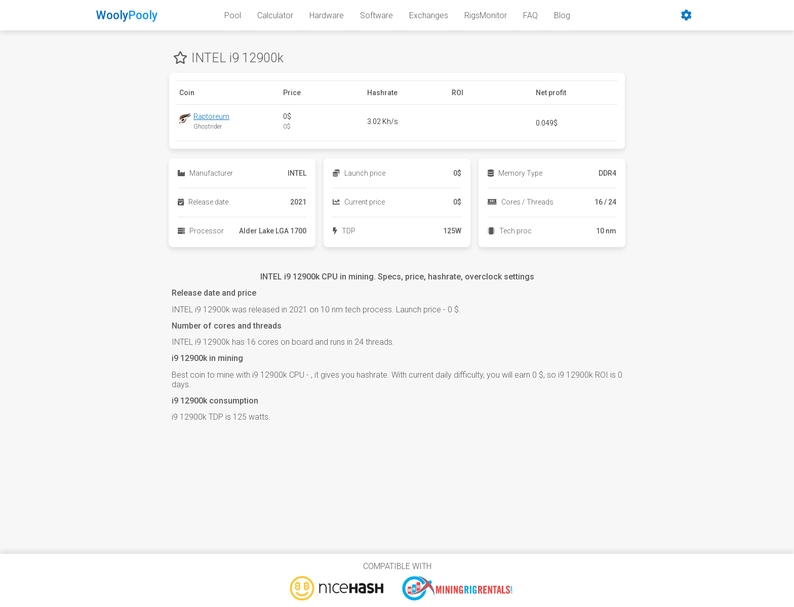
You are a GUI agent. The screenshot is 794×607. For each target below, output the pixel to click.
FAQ (530, 15)
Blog (562, 15)
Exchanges (428, 15)
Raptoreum (211, 116)
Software (376, 15)
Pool (232, 15)
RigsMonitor (485, 15)
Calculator (275, 15)
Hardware (326, 15)
